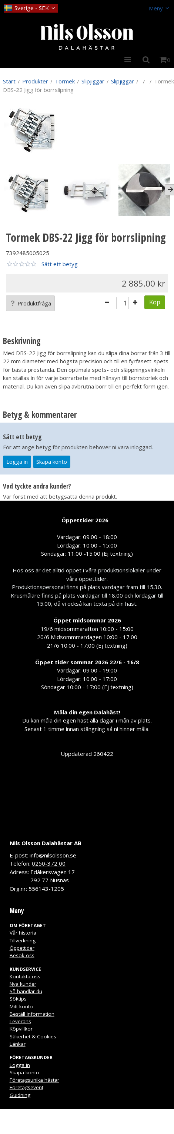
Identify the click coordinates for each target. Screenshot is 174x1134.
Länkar (18, 1044)
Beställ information (32, 1014)
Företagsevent (26, 1087)
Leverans (20, 1021)
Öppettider (22, 948)
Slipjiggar (92, 81)
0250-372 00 (49, 863)
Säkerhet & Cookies (33, 1036)
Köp (154, 302)
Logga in (17, 461)
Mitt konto (21, 1006)
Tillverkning (23, 940)
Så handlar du (26, 991)
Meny (156, 8)
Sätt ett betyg (59, 264)
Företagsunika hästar (34, 1080)
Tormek (65, 81)
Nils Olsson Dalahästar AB (45, 843)
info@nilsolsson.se (53, 855)
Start (9, 81)
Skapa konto (51, 461)
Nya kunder (23, 984)
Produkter (35, 81)
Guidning (20, 1095)
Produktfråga (30, 303)
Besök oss (22, 955)
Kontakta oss (25, 976)
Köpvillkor (21, 1028)
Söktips (18, 998)
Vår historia (23, 932)
